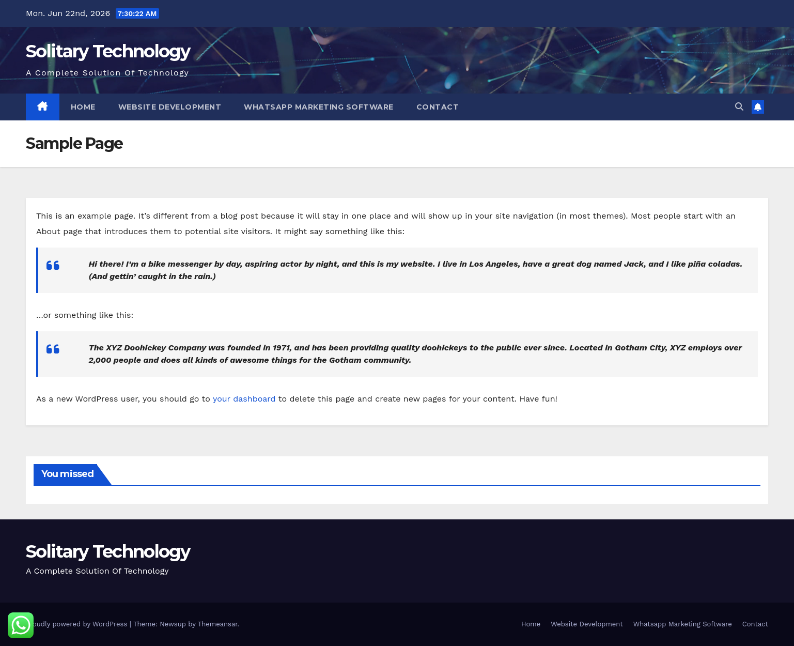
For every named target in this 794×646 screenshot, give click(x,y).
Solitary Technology (108, 51)
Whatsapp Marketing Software (319, 107)
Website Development (170, 107)
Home (83, 107)
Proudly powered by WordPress (78, 624)
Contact (437, 107)
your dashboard (244, 399)
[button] (739, 107)
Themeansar (218, 624)
